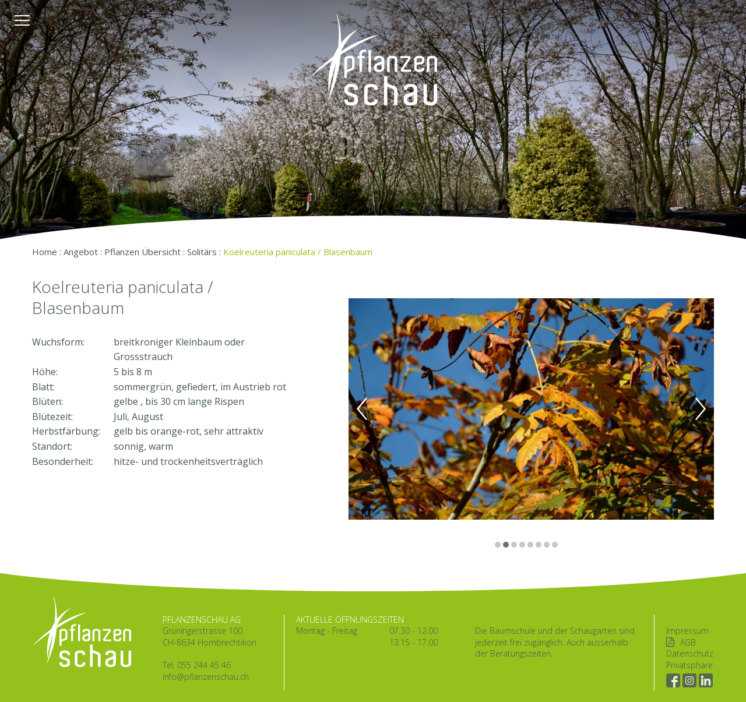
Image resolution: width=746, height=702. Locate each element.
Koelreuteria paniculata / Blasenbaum (297, 251)
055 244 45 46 (204, 665)
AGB (688, 642)
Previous (361, 409)
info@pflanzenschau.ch (206, 676)
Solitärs (202, 251)
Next (700, 409)
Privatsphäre (689, 665)
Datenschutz (689, 653)
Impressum (687, 630)
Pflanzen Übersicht (142, 251)
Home (44, 251)
